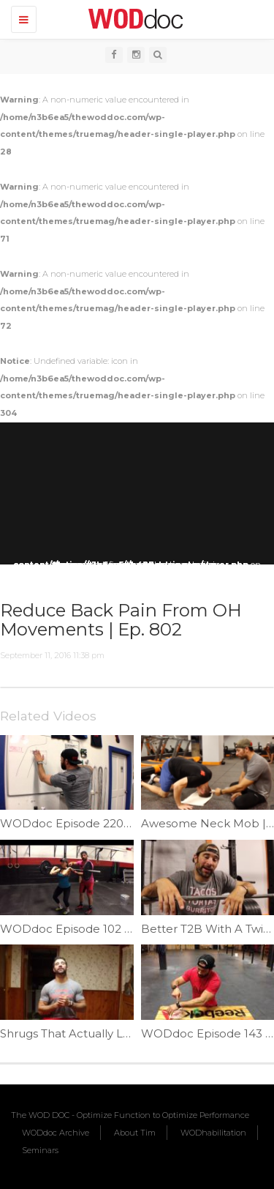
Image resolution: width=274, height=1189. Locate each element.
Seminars (40, 1150)
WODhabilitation (213, 1133)
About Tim (135, 1133)
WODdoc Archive (55, 1133)
